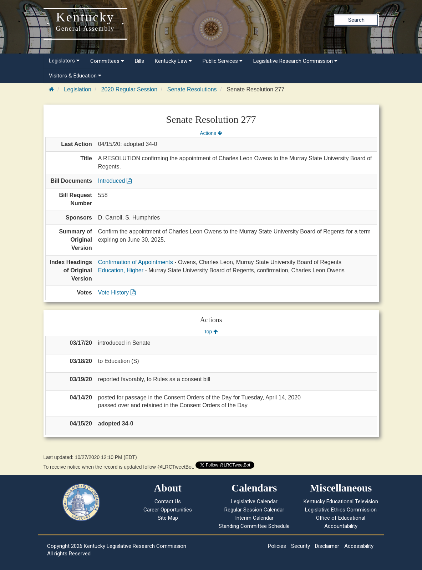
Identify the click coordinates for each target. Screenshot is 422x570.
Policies (277, 546)
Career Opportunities (167, 509)
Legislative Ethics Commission (341, 509)
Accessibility (358, 546)
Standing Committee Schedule (254, 526)
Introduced (115, 181)
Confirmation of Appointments (135, 262)
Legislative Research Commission (295, 61)
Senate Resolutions (192, 89)
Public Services (223, 61)
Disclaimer (327, 546)
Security (300, 546)
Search (356, 20)
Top (211, 331)
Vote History (117, 292)
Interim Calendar (254, 518)
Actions (211, 133)
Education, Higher (120, 270)
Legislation (77, 89)
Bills (139, 61)
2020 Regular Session (129, 89)
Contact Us (167, 501)
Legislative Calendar (254, 501)
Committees (107, 61)
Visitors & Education (75, 75)
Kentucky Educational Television (341, 501)
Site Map (168, 518)
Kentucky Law (173, 61)
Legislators (64, 60)
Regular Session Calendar (254, 509)
